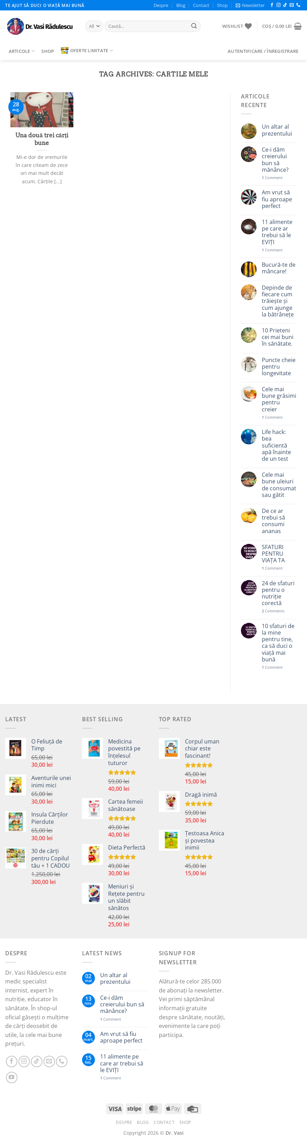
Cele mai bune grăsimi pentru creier (279, 399)
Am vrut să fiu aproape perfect (277, 199)
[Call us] (298, 5)
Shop (222, 5)
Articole (22, 51)
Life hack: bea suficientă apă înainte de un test (276, 445)
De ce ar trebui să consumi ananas (273, 521)
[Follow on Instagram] (278, 5)
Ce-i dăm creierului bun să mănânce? (275, 159)
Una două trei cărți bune (41, 139)
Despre (161, 5)
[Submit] (194, 26)
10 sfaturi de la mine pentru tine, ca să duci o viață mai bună (278, 643)
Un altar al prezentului (277, 130)
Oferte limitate (87, 50)
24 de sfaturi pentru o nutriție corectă (278, 593)
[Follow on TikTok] (285, 5)
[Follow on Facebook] (272, 5)
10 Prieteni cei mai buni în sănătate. (277, 337)
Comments (273, 611)
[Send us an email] (292, 5)
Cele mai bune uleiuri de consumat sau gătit (279, 485)
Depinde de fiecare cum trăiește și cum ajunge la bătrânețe (278, 301)
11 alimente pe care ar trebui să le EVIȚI (277, 232)
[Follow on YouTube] (11, 1077)
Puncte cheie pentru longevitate (279, 367)
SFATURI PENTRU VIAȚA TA (273, 554)
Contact (201, 5)
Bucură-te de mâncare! (279, 268)
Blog (180, 5)
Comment (272, 177)
